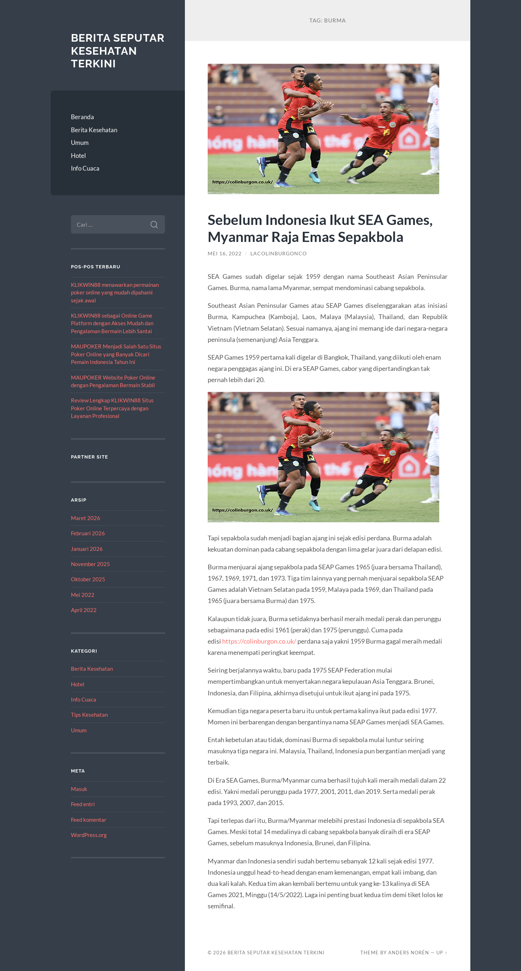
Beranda (82, 117)
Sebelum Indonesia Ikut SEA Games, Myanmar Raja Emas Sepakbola (320, 228)
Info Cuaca (85, 168)
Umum (80, 142)
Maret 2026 (85, 518)
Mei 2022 (82, 594)
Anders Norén (408, 952)
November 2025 (90, 564)
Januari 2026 (87, 548)
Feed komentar (88, 819)
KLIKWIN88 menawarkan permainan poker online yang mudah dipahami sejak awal (115, 292)
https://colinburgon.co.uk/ (259, 641)
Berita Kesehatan (94, 130)
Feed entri (83, 804)
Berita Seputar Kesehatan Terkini (118, 51)
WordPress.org (89, 835)
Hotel (78, 155)
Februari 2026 (88, 533)
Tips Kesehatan (89, 714)
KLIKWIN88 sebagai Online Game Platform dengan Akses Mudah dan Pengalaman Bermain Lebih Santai (112, 323)
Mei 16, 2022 (225, 253)
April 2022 (84, 610)
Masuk (79, 789)
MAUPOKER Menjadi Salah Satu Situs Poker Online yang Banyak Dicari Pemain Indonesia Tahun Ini (116, 354)
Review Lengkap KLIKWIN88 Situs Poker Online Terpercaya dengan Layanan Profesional (112, 408)
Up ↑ (441, 952)
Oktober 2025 (88, 579)
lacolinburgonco (278, 253)
